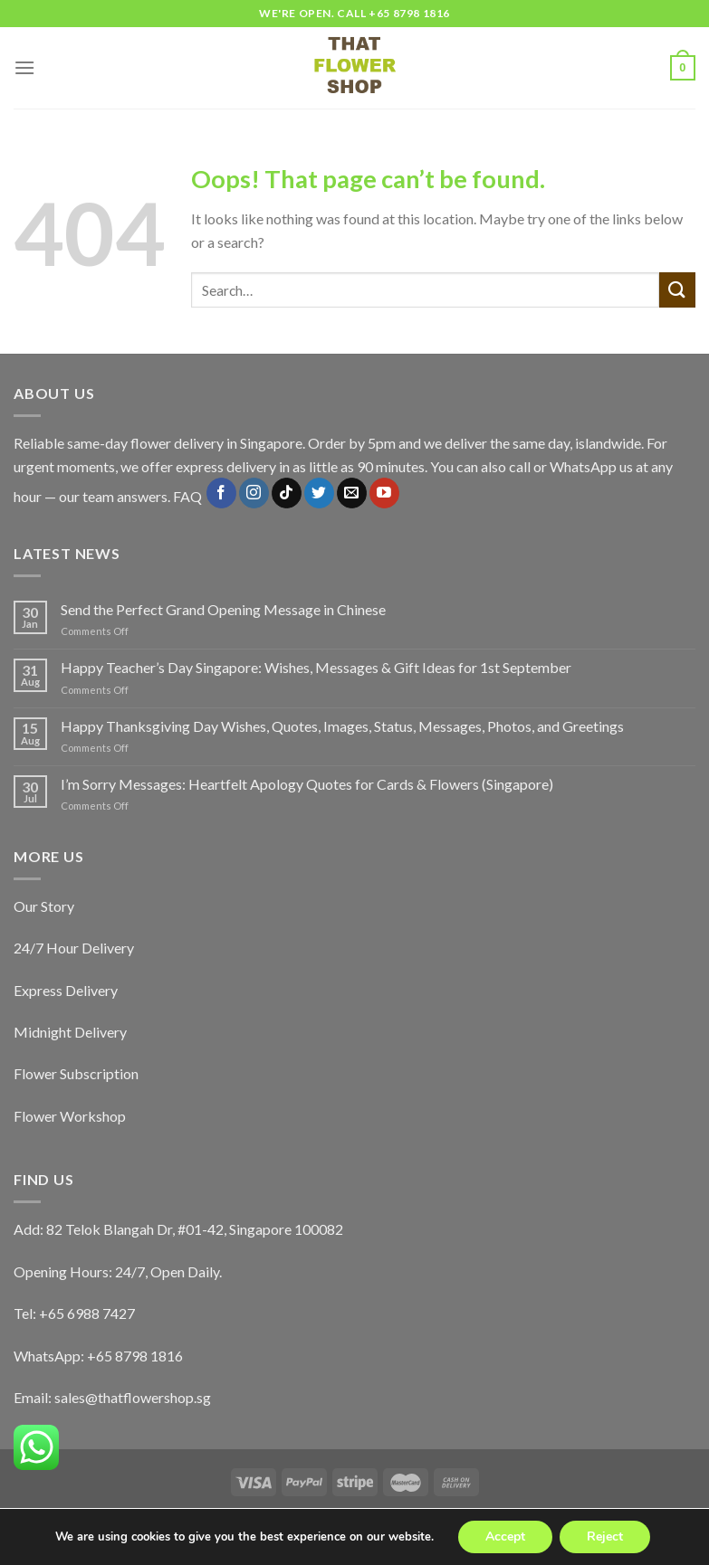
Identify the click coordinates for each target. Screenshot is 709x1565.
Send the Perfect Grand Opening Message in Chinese (223, 609)
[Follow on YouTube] (384, 493)
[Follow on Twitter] (319, 493)
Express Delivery (66, 990)
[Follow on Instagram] (254, 493)
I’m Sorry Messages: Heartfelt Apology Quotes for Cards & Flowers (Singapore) (307, 783)
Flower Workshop (70, 1115)
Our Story (44, 906)
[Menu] (24, 67)
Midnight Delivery (70, 1031)
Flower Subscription (76, 1073)
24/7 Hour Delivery (74, 947)
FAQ (187, 497)
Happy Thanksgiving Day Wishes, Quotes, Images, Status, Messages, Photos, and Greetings (342, 726)
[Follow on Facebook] (221, 493)
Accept (505, 1536)
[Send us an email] (352, 493)
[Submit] (677, 290)
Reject (605, 1536)
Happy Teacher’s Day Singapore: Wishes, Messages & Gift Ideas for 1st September (316, 667)
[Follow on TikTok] (287, 493)
